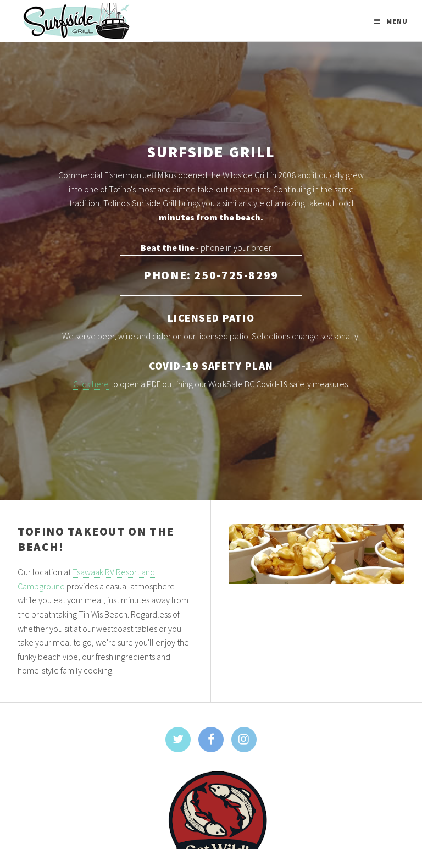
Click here (91, 383)
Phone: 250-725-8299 (211, 275)
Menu (397, 20)
